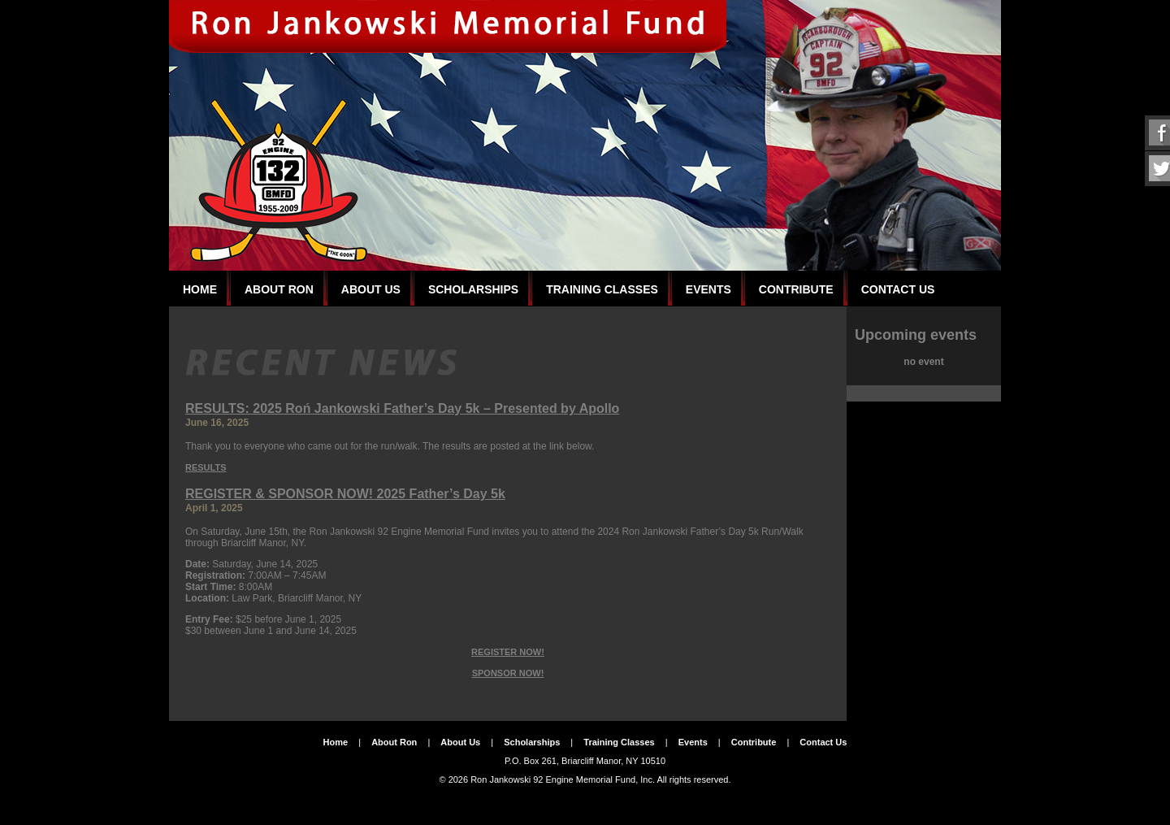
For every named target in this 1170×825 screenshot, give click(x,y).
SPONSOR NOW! (508, 673)
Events (708, 289)
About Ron (279, 289)
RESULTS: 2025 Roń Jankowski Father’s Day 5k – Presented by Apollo (402, 408)
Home (200, 289)
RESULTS (206, 467)
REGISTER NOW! (507, 652)
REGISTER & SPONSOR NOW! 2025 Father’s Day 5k (345, 494)
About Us (371, 289)
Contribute (796, 289)
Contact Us (898, 289)
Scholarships (473, 289)
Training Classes (602, 289)
